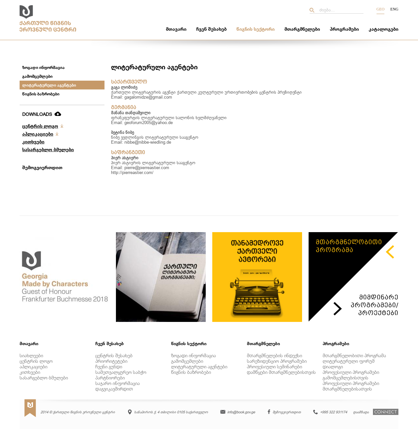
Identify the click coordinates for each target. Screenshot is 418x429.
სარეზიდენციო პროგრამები (277, 361)
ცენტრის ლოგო (40, 126)
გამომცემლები (37, 76)
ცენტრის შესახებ (114, 355)
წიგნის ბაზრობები (40, 93)
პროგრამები (344, 29)
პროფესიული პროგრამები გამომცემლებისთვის (351, 374)
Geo (381, 9)
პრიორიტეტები (111, 361)
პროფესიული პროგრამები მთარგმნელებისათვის (351, 385)
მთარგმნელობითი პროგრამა (354, 355)
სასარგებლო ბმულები (48, 149)
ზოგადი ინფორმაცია (43, 67)
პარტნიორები (110, 377)
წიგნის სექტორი (255, 29)
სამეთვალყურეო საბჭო (120, 372)
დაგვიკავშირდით (114, 388)
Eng (394, 9)
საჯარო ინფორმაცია (117, 383)
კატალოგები (383, 29)
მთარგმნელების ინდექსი (274, 355)
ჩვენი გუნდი (108, 366)
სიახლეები (31, 355)
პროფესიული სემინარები (274, 366)
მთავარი (176, 29)
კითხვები (33, 141)
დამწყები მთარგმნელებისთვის (281, 372)
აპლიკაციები (37, 133)
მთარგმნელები (302, 29)
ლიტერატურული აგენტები (49, 85)
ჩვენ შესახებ (211, 29)
